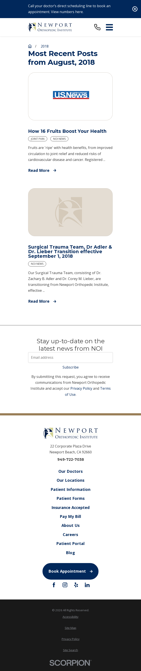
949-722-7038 (70, 459)
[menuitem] (70, 616)
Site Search (70, 650)
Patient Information (70, 489)
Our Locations (70, 480)
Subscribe (71, 367)
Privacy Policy (81, 388)
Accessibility (70, 617)
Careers (70, 534)
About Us (70, 525)
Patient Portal (70, 543)
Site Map (70, 628)
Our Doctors (70, 471)
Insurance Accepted (70, 507)
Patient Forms (70, 498)
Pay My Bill (70, 516)
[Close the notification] (135, 9)
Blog (70, 552)
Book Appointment (70, 571)
